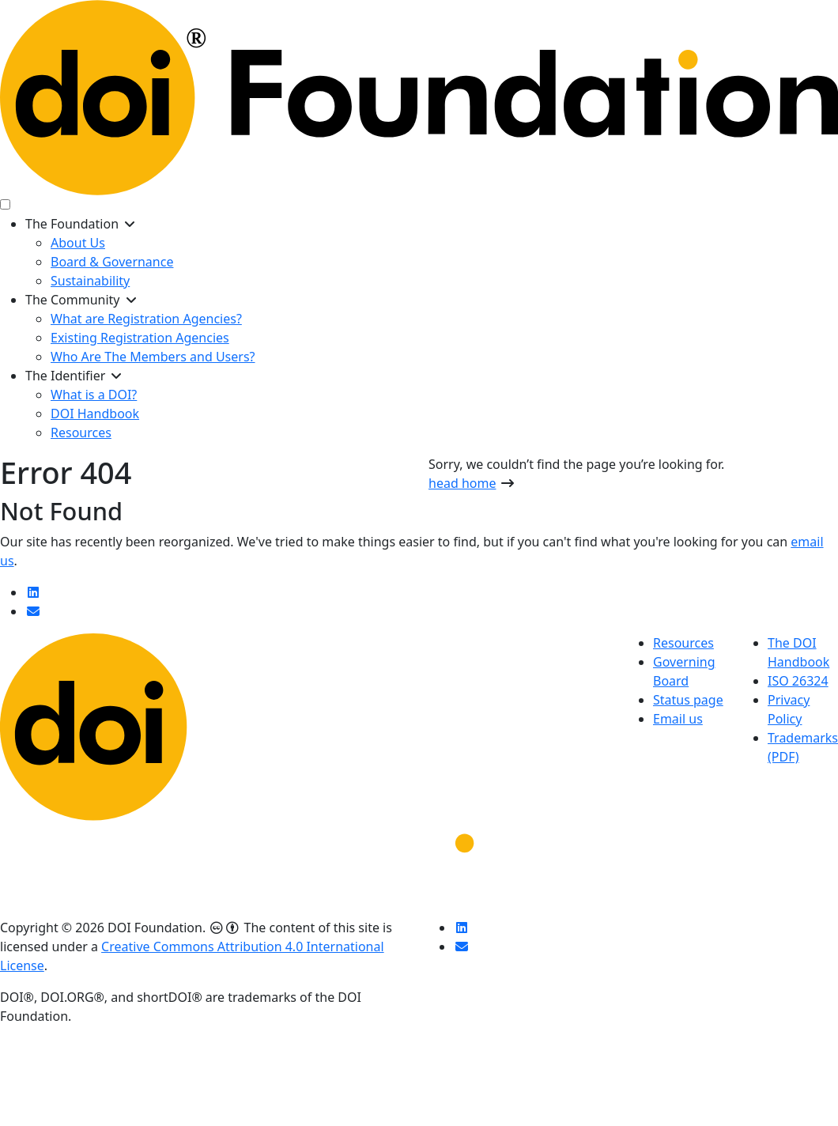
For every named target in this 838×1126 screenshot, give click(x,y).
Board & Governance (112, 261)
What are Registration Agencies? (146, 318)
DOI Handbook (95, 413)
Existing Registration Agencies (140, 337)
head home (462, 483)
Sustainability (90, 280)
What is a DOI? (94, 394)
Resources (81, 432)
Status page (688, 699)
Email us (678, 718)
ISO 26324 (798, 681)
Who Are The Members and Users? (153, 356)
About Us (78, 242)
